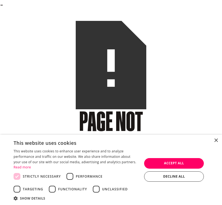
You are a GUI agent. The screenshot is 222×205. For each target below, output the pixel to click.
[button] (76, 198)
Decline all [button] (174, 176)
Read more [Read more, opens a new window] (22, 167)
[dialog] (111, 170)
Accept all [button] (174, 163)
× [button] (216, 141)
